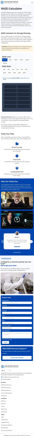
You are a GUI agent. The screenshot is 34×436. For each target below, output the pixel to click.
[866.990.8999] (1, 377)
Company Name (5, 300)
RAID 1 (10, 59)
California (3, 399)
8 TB (26, 69)
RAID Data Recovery (6, 383)
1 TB (4, 69)
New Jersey (4, 407)
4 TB (17, 69)
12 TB (9, 72)
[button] (17, 201)
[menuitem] (6, 369)
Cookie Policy (4, 418)
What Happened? (6, 330)
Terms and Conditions (6, 428)
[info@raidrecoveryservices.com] (1, 375)
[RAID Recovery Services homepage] (9, 2)
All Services (4, 394)
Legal (2, 415)
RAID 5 (15, 59)
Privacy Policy (4, 426)
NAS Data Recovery (6, 386)
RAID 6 (21, 59)
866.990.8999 (6, 377)
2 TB (9, 69)
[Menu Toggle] (32, 3)
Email (3, 320)
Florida (3, 404)
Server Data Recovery (6, 391)
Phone (4, 315)
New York (3, 402)
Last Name (5, 310)
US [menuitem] (4, 368)
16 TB (19, 72)
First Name (5, 305)
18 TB (24, 72)
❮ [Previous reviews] (2, 242)
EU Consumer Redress (6, 423)
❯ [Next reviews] (31, 242)
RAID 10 (27, 59)
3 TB (13, 69)
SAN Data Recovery (6, 388)
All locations (4, 410)
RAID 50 (5, 63)
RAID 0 (4, 59)
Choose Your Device (7, 325)
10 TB (4, 72)
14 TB (14, 72)
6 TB (22, 69)
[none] (6, 369)
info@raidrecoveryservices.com (11, 375)
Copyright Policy (5, 420)
